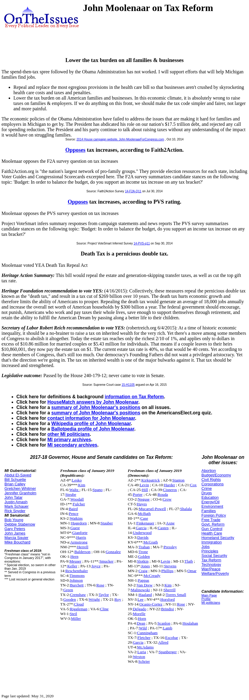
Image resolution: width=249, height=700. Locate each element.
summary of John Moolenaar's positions (95, 407)
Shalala (186, 509)
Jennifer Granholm (20, 493)
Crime (206, 488)
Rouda (162, 494)
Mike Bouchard (17, 542)
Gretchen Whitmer (20, 488)
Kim (81, 485)
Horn (142, 618)
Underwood (142, 532)
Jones (145, 566)
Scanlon (163, 623)
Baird (73, 509)
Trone (143, 551)
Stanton (178, 480)
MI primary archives (69, 439)
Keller (72, 566)
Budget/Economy (216, 475)
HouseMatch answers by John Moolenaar (92, 402)
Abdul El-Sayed (17, 475)
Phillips (167, 571)
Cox (193, 485)
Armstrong (78, 542)
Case (144, 518)
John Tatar (13, 497)
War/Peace (210, 569)
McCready (152, 575)
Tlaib (189, 561)
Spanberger (168, 652)
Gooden (69, 599)
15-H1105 (128, 384)
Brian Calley (14, 484)
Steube (70, 494)
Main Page (209, 595)
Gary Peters (14, 528)
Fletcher (144, 637)
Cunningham (147, 633)
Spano (98, 489)
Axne (170, 523)
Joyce (96, 566)
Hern (74, 556)
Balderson (82, 551)
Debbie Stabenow (19, 524)
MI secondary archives (72, 444)
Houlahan (190, 623)
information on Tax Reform (134, 396)
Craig (143, 571)
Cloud (79, 604)
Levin (144, 485)
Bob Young (13, 520)
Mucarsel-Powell (152, 509)
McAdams (145, 647)
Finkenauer (145, 523)
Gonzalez (113, 551)
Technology (211, 564)
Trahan (144, 547)
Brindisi (167, 609)
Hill (145, 489)
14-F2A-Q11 (133, 191)
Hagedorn (79, 523)
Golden (144, 556)
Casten (163, 528)
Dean (141, 623)
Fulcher (79, 504)
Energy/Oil (210, 502)
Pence (73, 513)
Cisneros (170, 489)
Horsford (167, 599)
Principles (209, 551)
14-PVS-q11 (142, 243)
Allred (163, 642)
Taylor (104, 594)
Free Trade (210, 520)
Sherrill (170, 590)
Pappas (143, 580)
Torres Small (176, 594)
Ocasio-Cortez (151, 604)
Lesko (77, 480)
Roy (118, 599)
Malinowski (140, 590)
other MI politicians (68, 434)
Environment (212, 506)
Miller (76, 618)
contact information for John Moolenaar (91, 418)
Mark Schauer (16, 506)
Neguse (144, 499)
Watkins (76, 518)
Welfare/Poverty (215, 573)
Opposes (75, 150)
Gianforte (79, 532)
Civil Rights (211, 479)
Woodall (77, 499)
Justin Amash (15, 502)
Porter (138, 494)
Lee (140, 599)
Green (68, 590)
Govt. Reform (212, 524)
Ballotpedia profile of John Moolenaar (92, 428)
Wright (94, 599)
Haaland (145, 594)
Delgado (139, 609)
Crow (167, 499)
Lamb (167, 628)
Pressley (170, 547)
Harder (169, 485)
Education (210, 497)
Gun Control (211, 528)
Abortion (208, 470)
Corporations (212, 484)
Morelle (139, 613)
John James (14, 533)
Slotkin (143, 561)
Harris (81, 537)
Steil (73, 613)
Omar (191, 571)
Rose (100, 585)
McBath (144, 513)
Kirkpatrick (150, 480)
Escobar (171, 637)
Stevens (170, 566)
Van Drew (145, 585)
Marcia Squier (16, 537)
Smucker (106, 561)
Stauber (107, 523)
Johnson (76, 580)
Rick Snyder (14, 511)
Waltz (74, 489)
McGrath (150, 542)
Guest (75, 528)
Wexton (139, 656)
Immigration (211, 542)
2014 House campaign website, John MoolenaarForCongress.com (120, 139)
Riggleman (78, 609)
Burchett (77, 585)
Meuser (75, 561)
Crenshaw (78, 594)
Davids (143, 537)
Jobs (205, 546)
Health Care (211, 533)
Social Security (214, 555)
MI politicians (210, 602)
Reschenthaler (76, 571)
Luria (141, 652)
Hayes (142, 504)
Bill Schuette (15, 479)
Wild (143, 628)
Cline (104, 609)
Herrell (82, 547)
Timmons (77, 575)
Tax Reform (211, 560)
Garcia (141, 528)
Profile (206, 599)
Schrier (144, 661)
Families (208, 511)
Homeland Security (217, 537)
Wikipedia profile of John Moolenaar (91, 423)
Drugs (206, 493)
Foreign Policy (213, 515)
